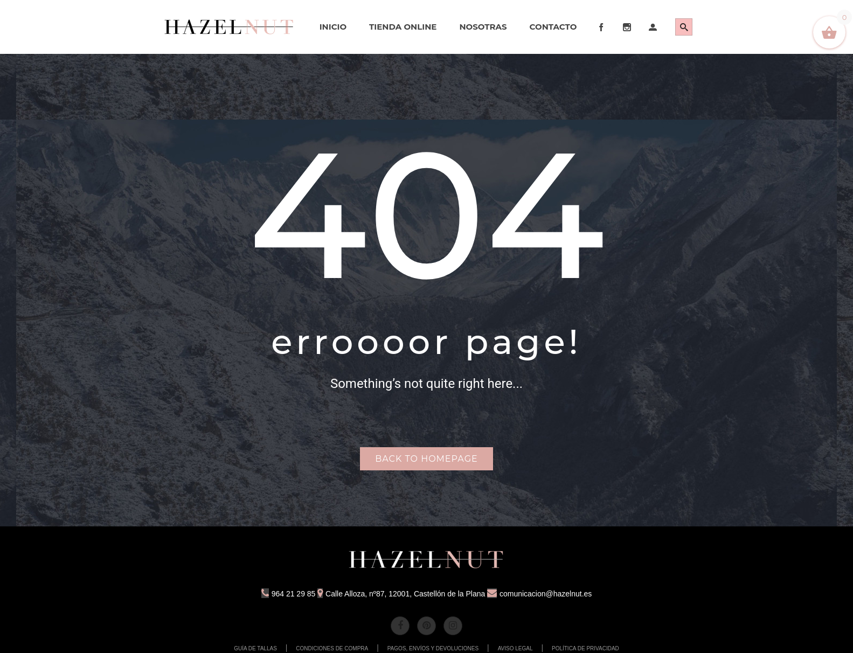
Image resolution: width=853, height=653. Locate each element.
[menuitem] (229, 27)
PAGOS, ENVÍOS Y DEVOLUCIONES (433, 648)
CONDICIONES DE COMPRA (332, 648)
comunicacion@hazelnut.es (539, 593)
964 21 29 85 (288, 593)
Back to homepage (426, 459)
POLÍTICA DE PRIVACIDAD (585, 648)
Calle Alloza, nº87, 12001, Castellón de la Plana (401, 593)
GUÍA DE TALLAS (255, 648)
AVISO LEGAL (515, 648)
